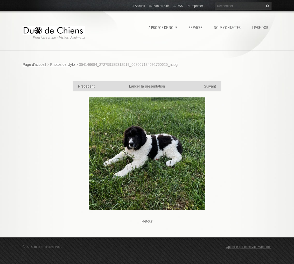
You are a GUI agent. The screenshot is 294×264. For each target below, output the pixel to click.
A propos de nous (163, 27)
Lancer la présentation (147, 86)
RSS (180, 6)
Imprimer (197, 6)
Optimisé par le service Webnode (248, 247)
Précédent (86, 86)
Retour (147, 221)
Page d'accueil (34, 64)
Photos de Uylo (62, 64)
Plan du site (160, 6)
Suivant (210, 86)
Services (195, 27)
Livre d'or (260, 27)
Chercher (266, 6)
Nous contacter (227, 27)
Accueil (140, 6)
